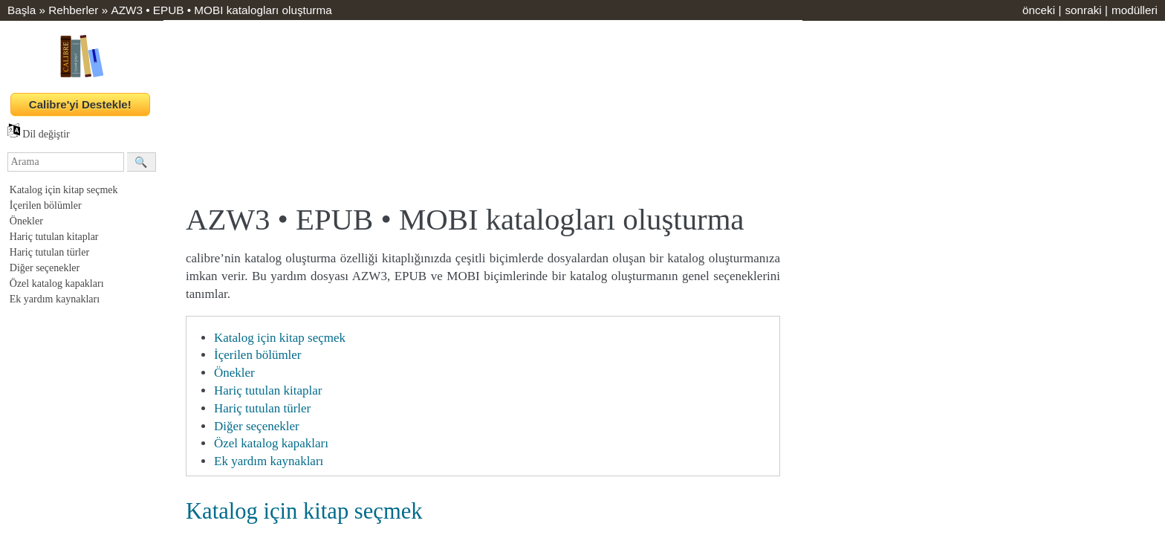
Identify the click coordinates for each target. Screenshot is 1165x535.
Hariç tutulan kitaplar (54, 236)
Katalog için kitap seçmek (64, 189)
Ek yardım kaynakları (55, 299)
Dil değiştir (38, 134)
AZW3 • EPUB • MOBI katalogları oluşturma (221, 10)
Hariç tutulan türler (49, 252)
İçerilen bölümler (46, 205)
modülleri (1135, 10)
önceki (1038, 10)
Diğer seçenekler (44, 267)
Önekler (26, 221)
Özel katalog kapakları (57, 283)
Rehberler (73, 10)
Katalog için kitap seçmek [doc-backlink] (304, 511)
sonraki (1083, 10)
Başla (21, 10)
